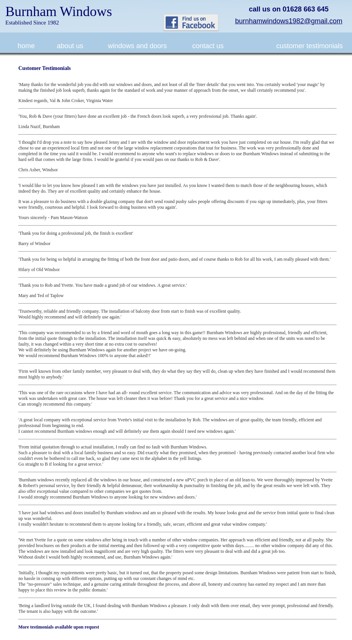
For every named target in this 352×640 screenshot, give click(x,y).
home (26, 46)
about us (70, 46)
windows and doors (137, 46)
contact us (207, 46)
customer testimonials (309, 46)
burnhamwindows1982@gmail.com (288, 21)
